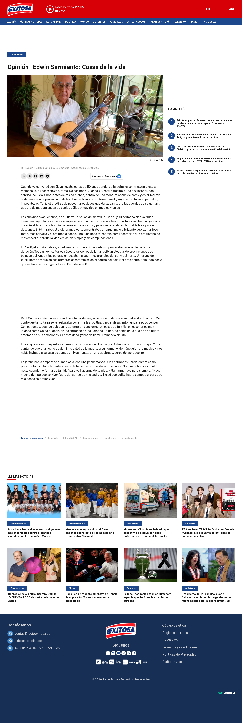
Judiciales (116, 21)
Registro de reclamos (178, 633)
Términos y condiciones (179, 647)
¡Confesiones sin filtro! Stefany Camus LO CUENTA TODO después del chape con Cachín (33, 597)
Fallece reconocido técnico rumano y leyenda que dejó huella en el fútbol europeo (147, 597)
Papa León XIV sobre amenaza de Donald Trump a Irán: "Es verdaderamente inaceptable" (91, 597)
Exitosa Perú (160, 21)
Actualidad (53, 21)
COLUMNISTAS (70, 438)
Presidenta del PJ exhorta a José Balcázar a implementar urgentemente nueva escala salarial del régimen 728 (206, 597)
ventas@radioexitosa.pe (32, 634)
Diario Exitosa (109, 438)
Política (70, 21)
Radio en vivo (172, 662)
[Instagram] (123, 653)
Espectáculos (136, 21)
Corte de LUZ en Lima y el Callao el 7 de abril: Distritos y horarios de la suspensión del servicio (204, 148)
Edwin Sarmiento (129, 438)
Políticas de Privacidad (179, 654)
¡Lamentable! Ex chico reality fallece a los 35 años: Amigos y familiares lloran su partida (204, 136)
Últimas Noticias (31, 21)
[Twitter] (113, 653)
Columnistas (17, 54)
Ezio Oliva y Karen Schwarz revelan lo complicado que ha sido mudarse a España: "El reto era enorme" (204, 123)
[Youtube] (118, 653)
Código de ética (174, 625)
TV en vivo (170, 640)
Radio (193, 21)
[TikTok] (134, 653)
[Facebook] (108, 653)
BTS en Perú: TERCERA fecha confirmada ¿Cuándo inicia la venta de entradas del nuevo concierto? (208, 533)
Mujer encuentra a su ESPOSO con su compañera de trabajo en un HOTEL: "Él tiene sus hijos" (204, 160)
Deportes (99, 21)
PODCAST (228, 9)
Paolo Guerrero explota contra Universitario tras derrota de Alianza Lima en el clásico (204, 172)
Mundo (84, 21)
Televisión (179, 21)
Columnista (52, 438)
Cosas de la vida (90, 438)
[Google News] (129, 653)
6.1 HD (208, 9)
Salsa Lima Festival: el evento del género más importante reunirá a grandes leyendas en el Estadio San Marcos (33, 533)
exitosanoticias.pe (28, 641)
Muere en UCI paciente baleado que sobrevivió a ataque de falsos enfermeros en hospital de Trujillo (146, 533)
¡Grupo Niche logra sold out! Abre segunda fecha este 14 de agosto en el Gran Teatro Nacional (90, 533)
